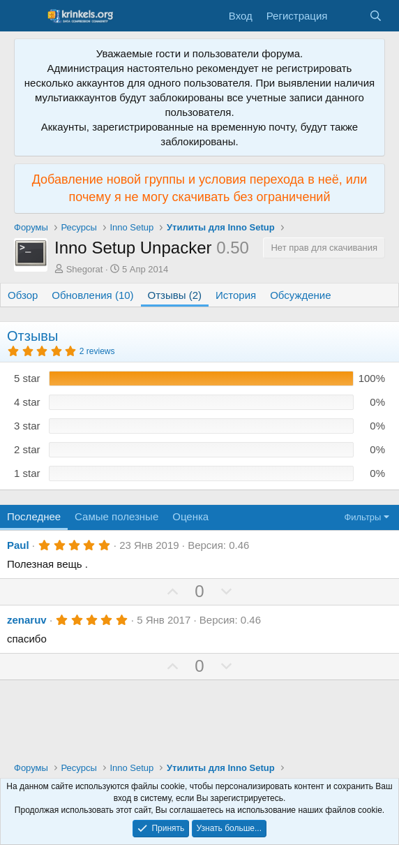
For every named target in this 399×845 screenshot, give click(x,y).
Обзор (23, 295)
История (236, 295)
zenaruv (27, 620)
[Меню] (26, 16)
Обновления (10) (92, 295)
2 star (27, 449)
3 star (27, 426)
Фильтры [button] (362, 517)
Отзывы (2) (175, 295)
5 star (27, 378)
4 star (27, 402)
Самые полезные (116, 516)
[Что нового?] (347, 16)
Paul (18, 545)
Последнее (34, 516)
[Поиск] (375, 16)
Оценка (190, 516)
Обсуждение (300, 295)
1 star (27, 473)
